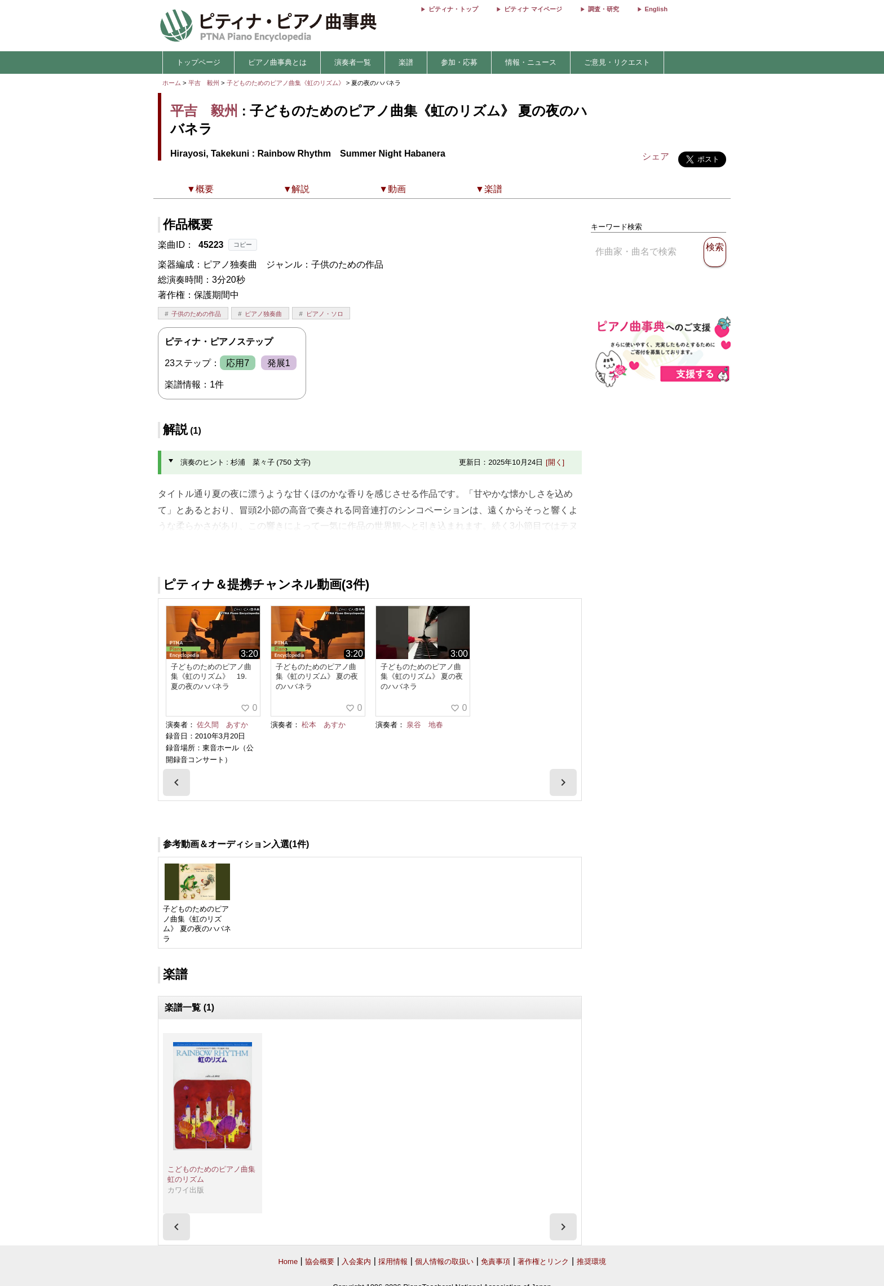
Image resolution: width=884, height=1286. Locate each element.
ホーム (171, 82)
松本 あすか (324, 724)
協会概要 (319, 1261)
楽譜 (406, 62)
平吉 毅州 (203, 82)
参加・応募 (459, 62)
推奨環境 (591, 1261)
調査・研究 (603, 9)
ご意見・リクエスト (617, 62)
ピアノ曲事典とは (277, 62)
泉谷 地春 (424, 724)
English (656, 9)
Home (288, 1261)
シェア (655, 156)
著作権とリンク (543, 1261)
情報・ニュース (530, 62)
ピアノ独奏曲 (263, 313)
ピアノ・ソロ (324, 313)
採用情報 (393, 1261)
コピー (242, 244)
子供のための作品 (196, 313)
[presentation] (176, 782)
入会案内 (356, 1261)
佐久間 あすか (222, 724)
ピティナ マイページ (533, 9)
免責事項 (495, 1261)
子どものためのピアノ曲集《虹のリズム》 (286, 82)
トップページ (198, 62)
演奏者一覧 (352, 62)
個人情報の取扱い (444, 1261)
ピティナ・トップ (453, 9)
